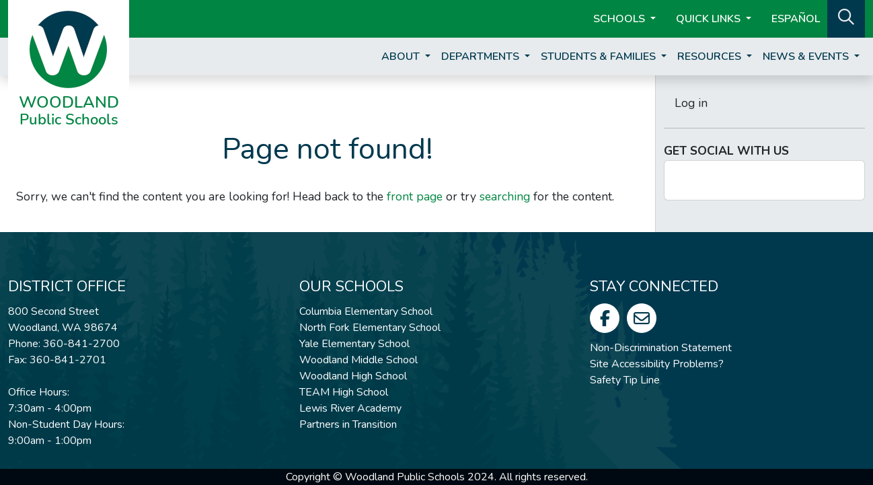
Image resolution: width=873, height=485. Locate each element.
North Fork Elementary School (370, 327)
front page (415, 196)
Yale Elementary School (354, 343)
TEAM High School (343, 392)
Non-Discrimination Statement (661, 347)
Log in (691, 103)
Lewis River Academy (350, 408)
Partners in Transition (348, 424)
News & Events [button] (807, 56)
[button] (846, 17)
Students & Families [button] (599, 56)
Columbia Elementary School (365, 311)
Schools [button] (620, 18)
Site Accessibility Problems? (657, 364)
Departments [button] (481, 56)
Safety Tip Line (625, 380)
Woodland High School (353, 376)
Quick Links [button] (709, 18)
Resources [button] (710, 56)
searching (505, 196)
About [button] (401, 56)
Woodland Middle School (358, 359)
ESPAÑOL (795, 18)
